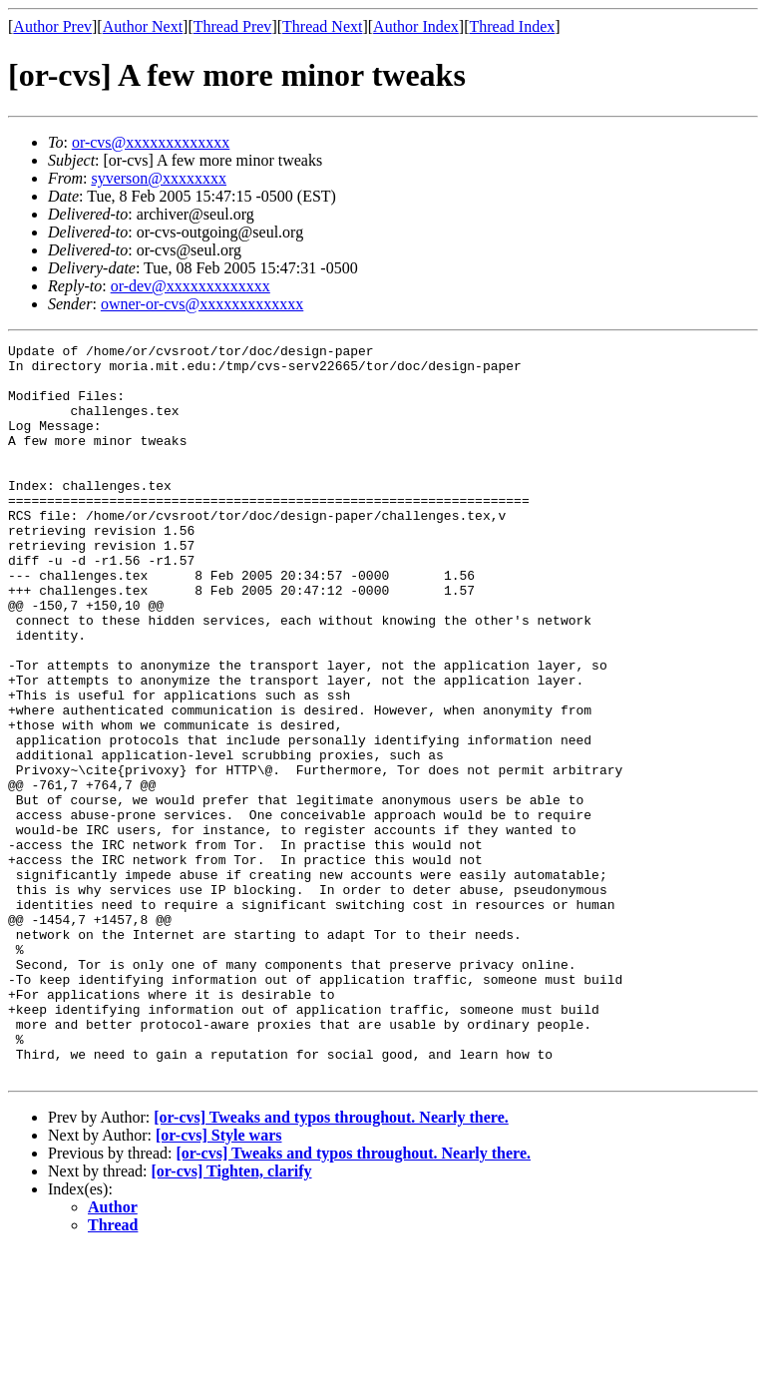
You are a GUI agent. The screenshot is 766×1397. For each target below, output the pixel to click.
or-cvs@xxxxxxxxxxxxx (150, 142)
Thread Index (513, 26)
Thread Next (322, 26)
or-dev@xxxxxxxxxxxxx (190, 285)
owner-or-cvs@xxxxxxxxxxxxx (202, 303)
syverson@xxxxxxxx (158, 178)
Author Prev (52, 26)
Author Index (416, 26)
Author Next (143, 26)
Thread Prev (232, 26)
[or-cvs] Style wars (218, 1281)
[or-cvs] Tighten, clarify (232, 1317)
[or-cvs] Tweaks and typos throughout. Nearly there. (331, 1263)
